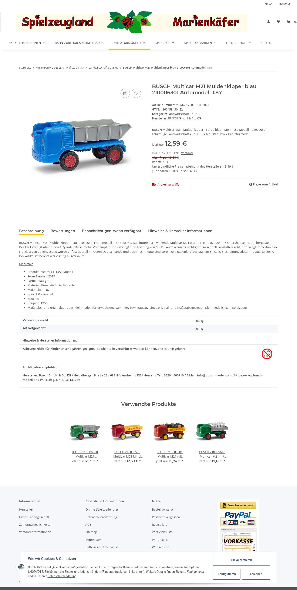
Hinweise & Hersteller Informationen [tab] (180, 231)
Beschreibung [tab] (31, 231)
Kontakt (284, 4)
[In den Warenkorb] (22, 81)
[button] (268, 21)
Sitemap (91, 532)
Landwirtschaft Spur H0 (184, 114)
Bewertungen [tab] (63, 231)
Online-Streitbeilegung (101, 509)
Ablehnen (256, 574)
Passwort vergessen (166, 517)
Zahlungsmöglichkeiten (35, 525)
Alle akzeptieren (241, 560)
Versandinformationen (35, 532)
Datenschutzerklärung (101, 517)
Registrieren (160, 525)
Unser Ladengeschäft (34, 517)
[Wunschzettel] (278, 21)
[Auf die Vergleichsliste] (125, 93)
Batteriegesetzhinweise (102, 547)
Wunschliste (160, 547)
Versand (187, 153)
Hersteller (26, 509)
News (269, 4)
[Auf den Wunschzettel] (136, 93)
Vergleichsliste (162, 532)
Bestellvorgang (162, 509)
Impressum (93, 540)
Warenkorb (160, 540)
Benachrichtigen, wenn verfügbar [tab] (111, 231)
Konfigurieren (227, 574)
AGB (88, 525)
